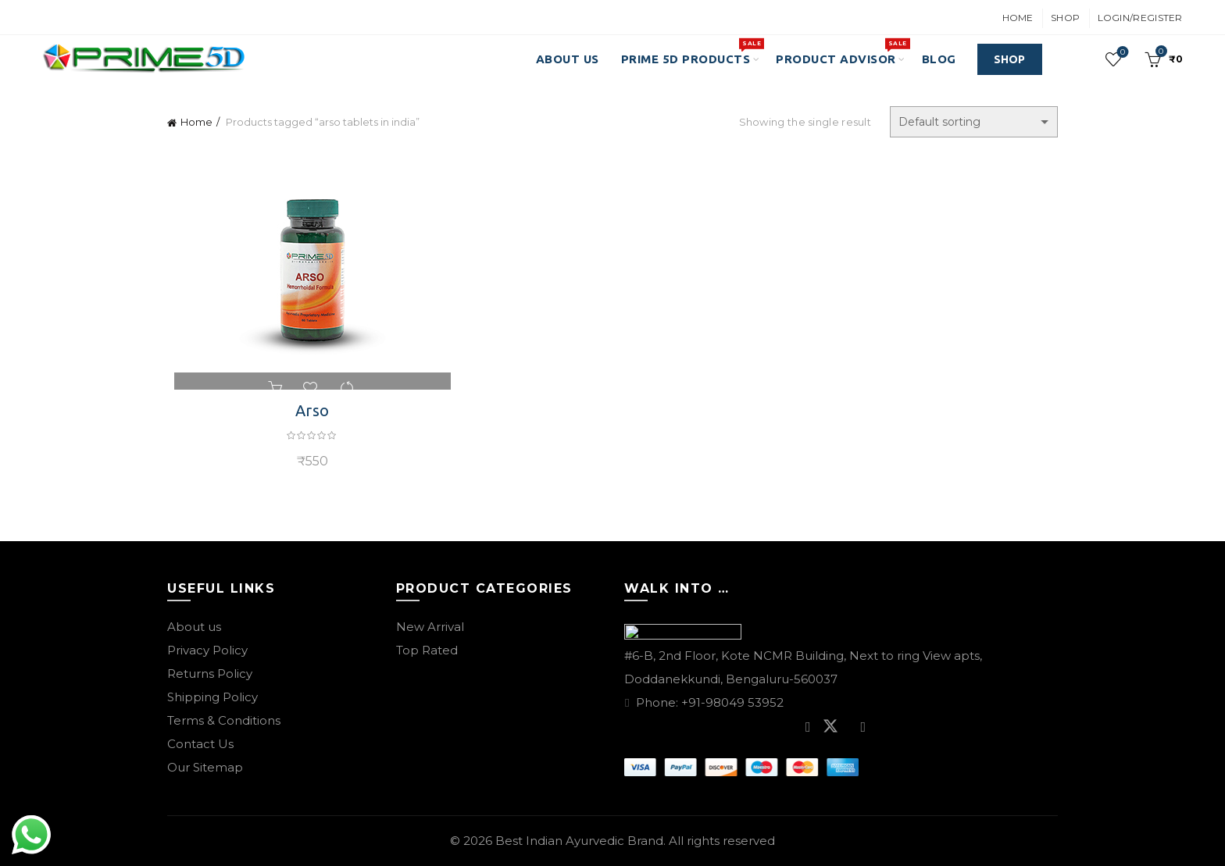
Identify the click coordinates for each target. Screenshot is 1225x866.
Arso (307, 410)
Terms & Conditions (223, 720)
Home (1018, 17)
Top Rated (427, 650)
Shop (1065, 17)
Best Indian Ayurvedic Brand (579, 840)
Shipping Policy (212, 697)
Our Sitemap (205, 767)
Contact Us (200, 743)
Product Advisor (841, 51)
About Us (567, 59)
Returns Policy (209, 673)
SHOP (1010, 59)
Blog (939, 59)
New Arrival (430, 626)
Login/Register (1140, 17)
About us (194, 626)
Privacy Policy (207, 650)
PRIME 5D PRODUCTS (691, 51)
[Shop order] (974, 121)
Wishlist (1120, 53)
